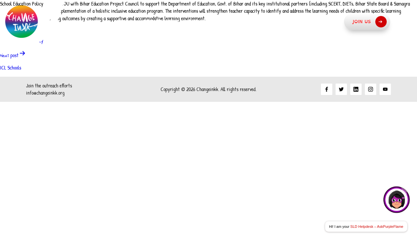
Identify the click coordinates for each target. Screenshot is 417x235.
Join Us (369, 21)
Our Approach (209, 21)
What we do (268, 21)
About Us (156, 21)
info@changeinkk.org (45, 92)
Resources (320, 21)
